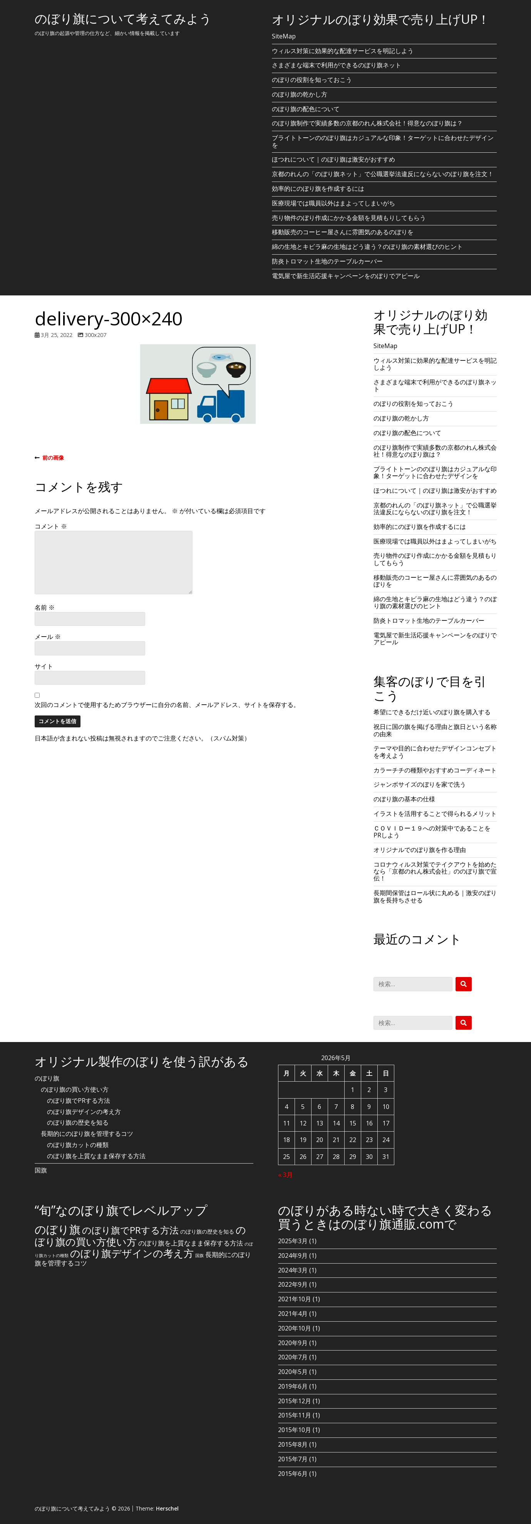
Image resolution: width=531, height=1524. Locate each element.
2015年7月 (293, 1459)
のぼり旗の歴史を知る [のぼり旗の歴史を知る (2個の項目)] (207, 1231)
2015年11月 (294, 1415)
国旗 (41, 1170)
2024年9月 (293, 1255)
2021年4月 (293, 1313)
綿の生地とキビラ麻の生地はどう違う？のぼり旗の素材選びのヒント (367, 246)
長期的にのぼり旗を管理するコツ (87, 1133)
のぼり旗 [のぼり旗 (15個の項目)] (57, 1229)
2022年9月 (293, 1284)
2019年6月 (293, 1386)
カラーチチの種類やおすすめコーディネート (435, 770)
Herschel (167, 1508)
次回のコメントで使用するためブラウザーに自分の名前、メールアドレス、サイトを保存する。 (167, 704)
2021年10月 (294, 1299)
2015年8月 (293, 1444)
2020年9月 (293, 1343)
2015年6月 (293, 1473)
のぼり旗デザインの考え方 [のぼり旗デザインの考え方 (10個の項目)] (132, 1253)
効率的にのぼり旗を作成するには (318, 188)
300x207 (95, 334)
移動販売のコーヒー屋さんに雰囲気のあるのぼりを (343, 232)
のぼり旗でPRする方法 (78, 1100)
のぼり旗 (47, 1078)
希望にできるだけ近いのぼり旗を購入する (432, 712)
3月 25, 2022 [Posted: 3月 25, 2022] (56, 334)
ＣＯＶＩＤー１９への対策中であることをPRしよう (432, 831)
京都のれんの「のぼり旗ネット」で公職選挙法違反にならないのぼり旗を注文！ (383, 174)
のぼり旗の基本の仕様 (404, 799)
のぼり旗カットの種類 (78, 1144)
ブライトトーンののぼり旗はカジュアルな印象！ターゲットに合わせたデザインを (383, 141)
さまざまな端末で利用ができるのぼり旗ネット (336, 65)
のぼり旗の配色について (306, 109)
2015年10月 (294, 1430)
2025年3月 (293, 1241)
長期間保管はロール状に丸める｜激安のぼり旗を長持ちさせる (435, 896)
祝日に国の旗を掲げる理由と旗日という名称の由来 (435, 730)
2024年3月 (293, 1270)
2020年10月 (294, 1328)
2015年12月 (294, 1401)
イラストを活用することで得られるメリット (435, 813)
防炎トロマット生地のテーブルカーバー (327, 261)
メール (48, 636)
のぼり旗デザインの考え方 (84, 1111)
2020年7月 (293, 1357)
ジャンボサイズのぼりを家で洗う (420, 784)
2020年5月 (293, 1371)
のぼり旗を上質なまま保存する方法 (96, 1156)
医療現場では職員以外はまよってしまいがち (333, 203)
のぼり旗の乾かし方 (299, 94)
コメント (51, 526)
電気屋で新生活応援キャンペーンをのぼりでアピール (346, 276)
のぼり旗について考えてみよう (123, 18)
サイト (44, 666)
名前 (45, 607)
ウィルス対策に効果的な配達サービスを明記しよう (343, 51)
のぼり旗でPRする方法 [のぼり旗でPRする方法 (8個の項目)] (130, 1230)
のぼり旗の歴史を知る (78, 1122)
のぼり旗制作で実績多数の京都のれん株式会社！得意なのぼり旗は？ (367, 123)
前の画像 (49, 458)
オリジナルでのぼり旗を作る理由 (420, 849)
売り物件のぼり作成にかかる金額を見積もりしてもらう (349, 217)
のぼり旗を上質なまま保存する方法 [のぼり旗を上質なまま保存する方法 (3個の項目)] (190, 1243)
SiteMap (284, 36)
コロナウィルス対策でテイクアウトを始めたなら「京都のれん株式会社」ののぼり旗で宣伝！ (435, 871)
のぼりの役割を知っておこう (312, 79)
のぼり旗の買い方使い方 (75, 1089)
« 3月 (285, 1175)
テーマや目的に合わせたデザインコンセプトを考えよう (435, 751)
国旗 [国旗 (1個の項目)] (199, 1255)
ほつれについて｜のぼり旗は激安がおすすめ (333, 159)
